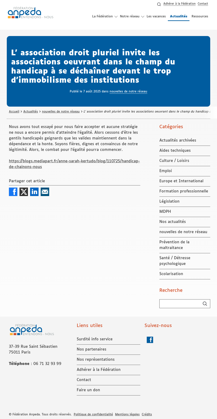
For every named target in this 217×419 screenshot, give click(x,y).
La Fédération (102, 16)
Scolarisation (171, 274)
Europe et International (181, 181)
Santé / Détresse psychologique (174, 261)
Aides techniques (175, 151)
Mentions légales (127, 414)
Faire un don (88, 390)
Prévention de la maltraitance (174, 245)
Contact (203, 4)
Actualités (178, 18)
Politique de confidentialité (93, 414)
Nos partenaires (91, 349)
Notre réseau (129, 16)
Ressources (200, 16)
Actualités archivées (177, 140)
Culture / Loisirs (174, 161)
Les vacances (156, 16)
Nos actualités (172, 222)
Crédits (147, 414)
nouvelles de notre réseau (128, 91)
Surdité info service (95, 339)
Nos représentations (96, 360)
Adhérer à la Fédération (179, 4)
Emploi (165, 171)
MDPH (165, 212)
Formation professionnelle (183, 191)
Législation (169, 201)
